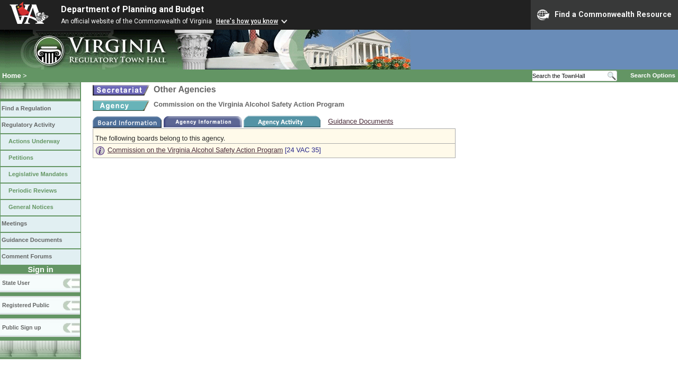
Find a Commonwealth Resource (604, 15)
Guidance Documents (32, 240)
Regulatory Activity (28, 124)
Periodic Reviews (32, 190)
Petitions (20, 157)
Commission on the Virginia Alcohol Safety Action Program (195, 150)
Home (11, 76)
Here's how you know (247, 21)
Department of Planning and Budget (132, 9)
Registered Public (25, 305)
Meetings (14, 223)
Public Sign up (21, 327)
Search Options (652, 75)
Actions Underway (34, 141)
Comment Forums (27, 256)
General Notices (30, 207)
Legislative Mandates (38, 174)
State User (16, 283)
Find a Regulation (26, 108)
